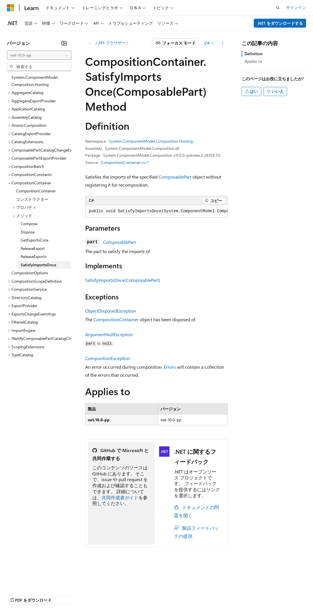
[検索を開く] (278, 8)
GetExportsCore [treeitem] (34, 240)
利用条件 (247, 586)
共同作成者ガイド (120, 497)
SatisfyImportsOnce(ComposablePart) (122, 280)
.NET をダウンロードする (280, 23)
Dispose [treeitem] (28, 232)
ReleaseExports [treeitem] (34, 256)
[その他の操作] (223, 43)
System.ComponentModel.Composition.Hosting (151, 141)
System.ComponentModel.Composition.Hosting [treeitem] (35, 80)
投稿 (101, 586)
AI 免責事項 (17, 586)
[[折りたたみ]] (64, 43)
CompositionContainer (116, 319)
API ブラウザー (112, 42)
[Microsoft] (10, 8)
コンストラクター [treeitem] (32, 199)
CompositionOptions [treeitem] (30, 273)
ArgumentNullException (109, 334)
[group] (156, 211)
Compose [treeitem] (29, 223)
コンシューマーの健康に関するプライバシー (187, 586)
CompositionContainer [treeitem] (36, 191)
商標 (266, 586)
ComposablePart (175, 177)
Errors (170, 367)
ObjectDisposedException (110, 311)
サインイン (296, 7)
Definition (254, 53)
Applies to (253, 61)
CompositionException (107, 358)
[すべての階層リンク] (90, 43)
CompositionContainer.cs (123, 162)
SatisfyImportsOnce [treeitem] (38, 264)
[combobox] (39, 55)
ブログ (80, 586)
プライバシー (124, 586)
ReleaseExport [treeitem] (33, 248)
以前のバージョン (51, 586)
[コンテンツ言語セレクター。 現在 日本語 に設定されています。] (18, 572)
